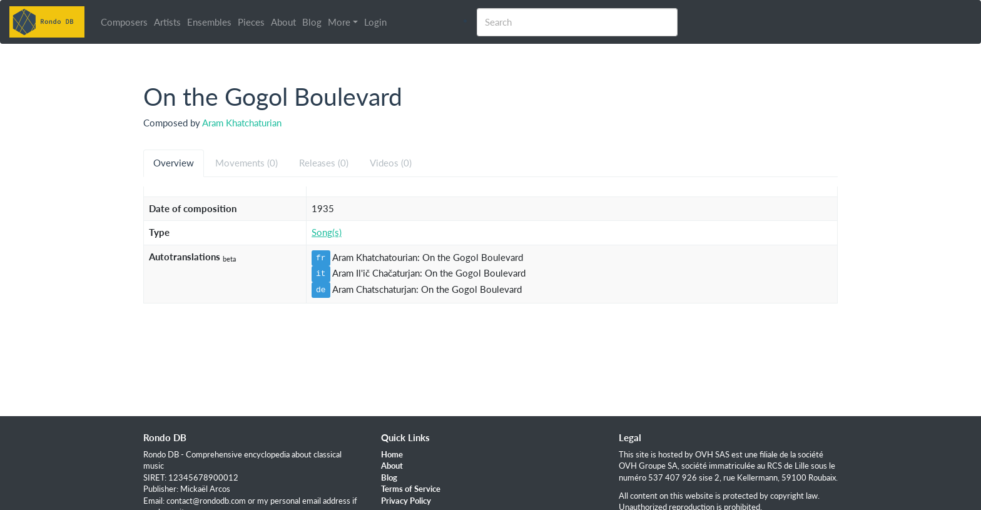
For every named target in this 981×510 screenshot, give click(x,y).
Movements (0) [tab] (246, 162)
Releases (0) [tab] (323, 162)
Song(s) (327, 232)
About (285, 22)
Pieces (253, 22)
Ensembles (212, 22)
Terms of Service (410, 489)
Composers (126, 22)
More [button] (341, 22)
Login (378, 22)
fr (321, 257)
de (321, 289)
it (321, 273)
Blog (314, 22)
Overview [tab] (173, 162)
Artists (169, 22)
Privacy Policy (406, 501)
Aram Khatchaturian (242, 122)
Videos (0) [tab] (391, 162)
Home (392, 454)
